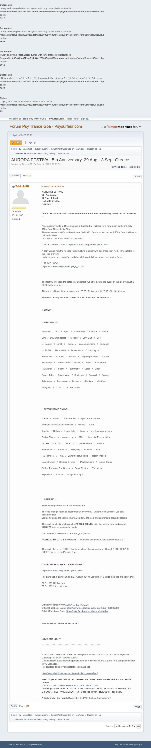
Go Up (14, 706)
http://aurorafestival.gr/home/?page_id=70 (62, 570)
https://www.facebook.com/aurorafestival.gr (87, 611)
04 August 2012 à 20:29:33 (53, 186)
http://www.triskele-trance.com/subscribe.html (76, 685)
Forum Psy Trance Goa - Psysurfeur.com (46, 126)
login (75, 119)
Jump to (109, 726)
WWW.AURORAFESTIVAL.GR (73, 605)
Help (116, 745)
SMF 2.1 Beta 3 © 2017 (17, 745)
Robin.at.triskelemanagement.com (67, 660)
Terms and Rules (127, 745)
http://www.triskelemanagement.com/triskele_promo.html (70, 673)
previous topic (119, 167)
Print (137, 177)
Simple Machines (35, 745)
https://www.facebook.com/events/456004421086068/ (92, 608)
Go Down (15, 176)
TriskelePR (22, 186)
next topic (134, 167)
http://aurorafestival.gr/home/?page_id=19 (88, 244)
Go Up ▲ (139, 745)
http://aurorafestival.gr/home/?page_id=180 (63, 266)
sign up (84, 119)
